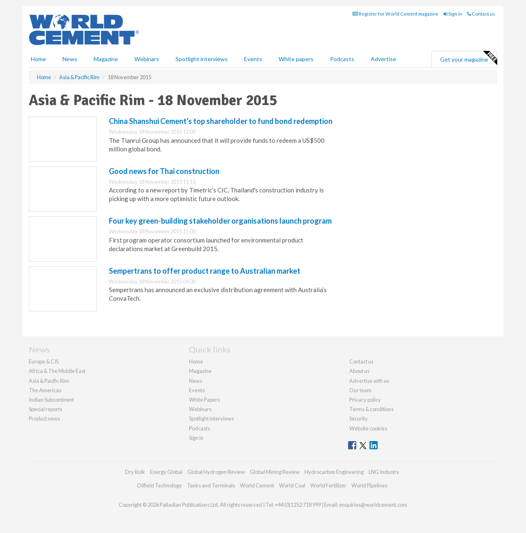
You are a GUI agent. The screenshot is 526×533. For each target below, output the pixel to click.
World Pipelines (369, 485)
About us (359, 371)
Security (358, 418)
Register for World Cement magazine (395, 13)
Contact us (481, 13)
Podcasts (342, 58)
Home (38, 58)
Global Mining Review (275, 472)
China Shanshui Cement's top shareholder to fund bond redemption (220, 121)
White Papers (204, 399)
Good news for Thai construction (164, 171)
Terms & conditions (371, 409)
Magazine (106, 58)
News (195, 380)
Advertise (383, 58)
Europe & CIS (43, 361)
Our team (360, 390)
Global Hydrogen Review (216, 472)
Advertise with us (369, 380)
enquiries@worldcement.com (373, 504)
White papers (296, 58)
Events (253, 58)
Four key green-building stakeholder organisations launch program (220, 220)
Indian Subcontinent (51, 399)
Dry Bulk (135, 472)
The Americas (45, 390)
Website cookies (368, 428)
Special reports (45, 409)
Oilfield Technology (159, 485)
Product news (44, 418)
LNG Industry (384, 472)
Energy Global (166, 472)
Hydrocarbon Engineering (334, 472)
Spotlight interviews (201, 58)
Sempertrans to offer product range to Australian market (204, 270)
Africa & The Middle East (57, 371)
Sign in (452, 13)
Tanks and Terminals (211, 485)
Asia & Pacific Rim (49, 380)
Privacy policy (365, 399)
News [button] (69, 58)
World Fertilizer (328, 485)
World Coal (292, 485)
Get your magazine (468, 58)
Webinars (146, 58)
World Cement (257, 485)
